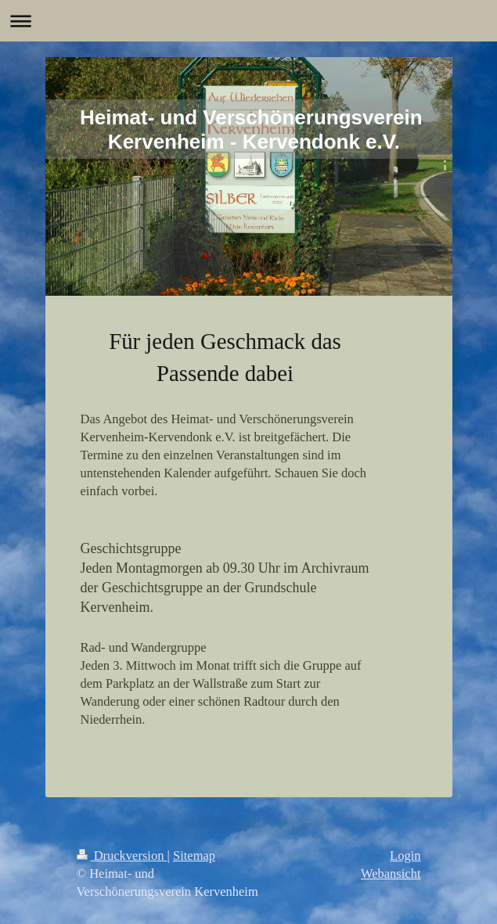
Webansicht (391, 873)
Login (405, 855)
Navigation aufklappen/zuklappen (248, 21)
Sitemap (194, 855)
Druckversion (122, 855)
